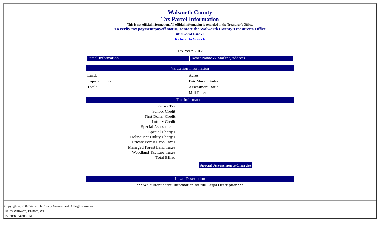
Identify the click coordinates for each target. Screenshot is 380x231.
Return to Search (190, 39)
